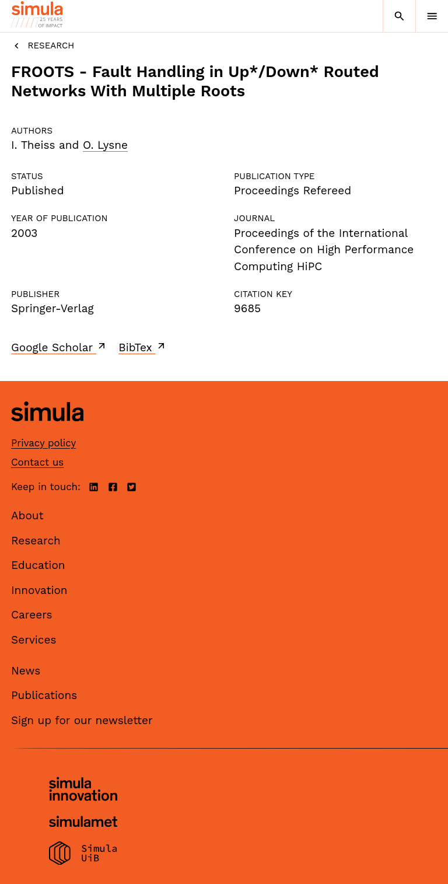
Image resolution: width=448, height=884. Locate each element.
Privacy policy (43, 443)
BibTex (142, 347)
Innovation (39, 590)
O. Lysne (105, 145)
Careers (31, 614)
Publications (44, 695)
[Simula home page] (47, 429)
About (27, 515)
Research (42, 45)
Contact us (37, 462)
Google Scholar (59, 347)
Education (38, 565)
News (25, 670)
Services (33, 640)
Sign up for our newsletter (82, 720)
